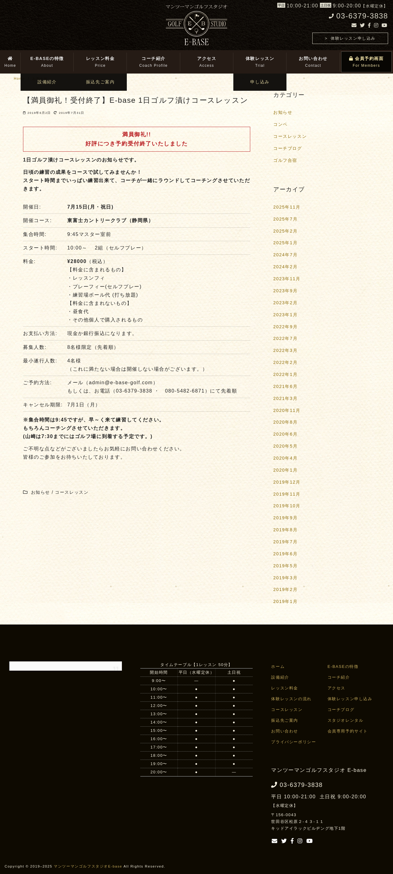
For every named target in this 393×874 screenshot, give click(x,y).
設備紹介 (280, 677)
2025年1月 (285, 242)
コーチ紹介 (339, 677)
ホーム (278, 666)
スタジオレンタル (346, 720)
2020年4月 (285, 458)
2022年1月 (285, 374)
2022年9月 (285, 326)
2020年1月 (285, 470)
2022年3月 (285, 350)
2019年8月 (285, 529)
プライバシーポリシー (293, 742)
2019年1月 (285, 601)
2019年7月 (285, 541)
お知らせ (282, 112)
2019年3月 (285, 577)
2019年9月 (285, 517)
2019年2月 (285, 589)
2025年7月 (285, 219)
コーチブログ (287, 148)
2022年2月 (285, 362)
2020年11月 (287, 410)
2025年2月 (285, 231)
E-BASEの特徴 (343, 666)
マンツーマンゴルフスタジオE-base (88, 866)
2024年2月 (285, 266)
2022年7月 (285, 338)
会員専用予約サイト (348, 731)
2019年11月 (287, 494)
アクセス (336, 688)
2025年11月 (287, 207)
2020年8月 (285, 422)
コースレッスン (290, 136)
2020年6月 (285, 434)
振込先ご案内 (284, 720)
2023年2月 (285, 302)
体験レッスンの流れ (291, 698)
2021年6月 (285, 386)
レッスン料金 (284, 688)
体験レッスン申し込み (353, 38)
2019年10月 (287, 505)
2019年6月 (285, 553)
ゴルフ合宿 (285, 160)
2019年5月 (285, 565)
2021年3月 (285, 398)
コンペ (280, 124)
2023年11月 (287, 278)
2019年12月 (287, 482)
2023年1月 (285, 314)
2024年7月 (285, 254)
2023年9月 (285, 290)
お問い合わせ (284, 731)
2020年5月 (285, 446)
